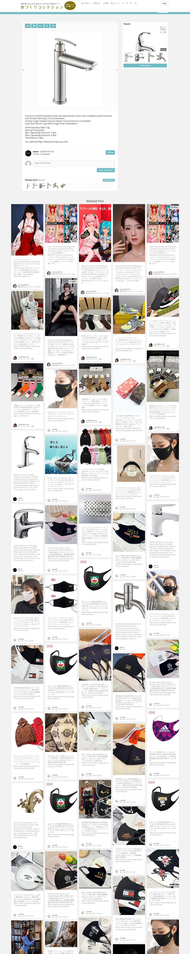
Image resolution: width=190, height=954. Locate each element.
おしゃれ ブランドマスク (128, 441)
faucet (41, 180)
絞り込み (86, 3)
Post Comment (106, 170)
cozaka (123, 439)
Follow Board (109, 180)
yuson (20, 498)
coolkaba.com (159, 344)
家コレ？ (115, 3)
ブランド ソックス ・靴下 (162, 346)
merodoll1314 (23, 285)
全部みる (96, 3)
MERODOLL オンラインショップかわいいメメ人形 (34, 287)
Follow (110, 152)
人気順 (105, 3)
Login (164, 3)
